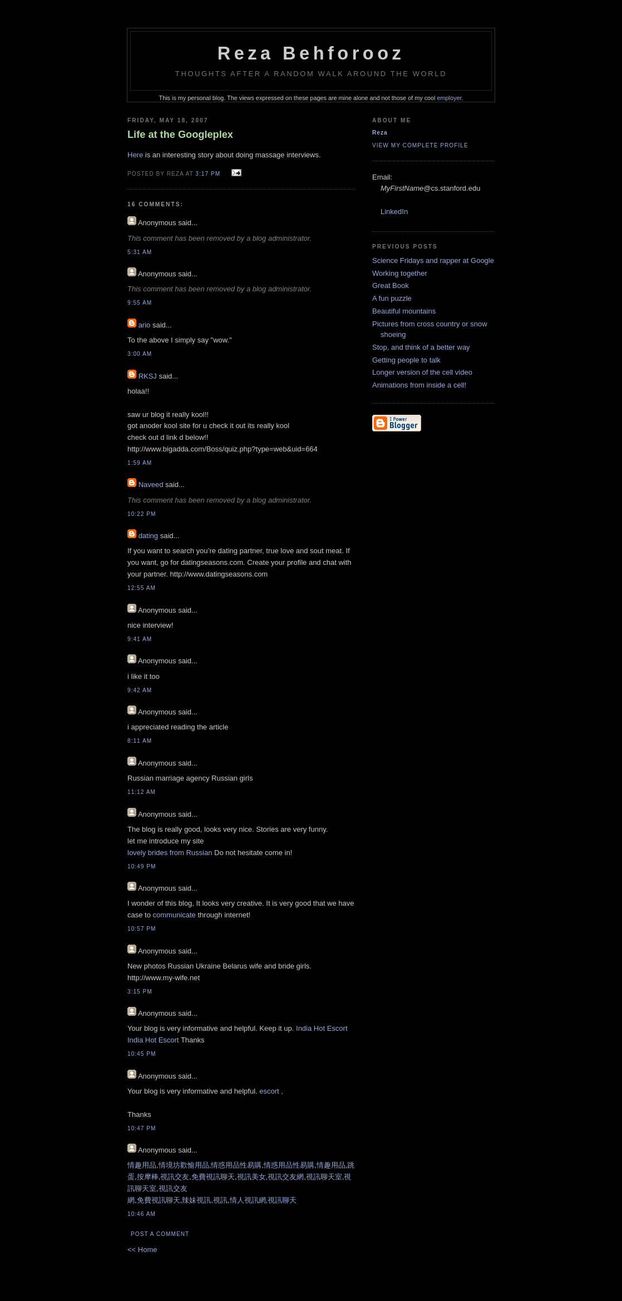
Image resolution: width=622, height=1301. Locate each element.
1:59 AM (139, 463)
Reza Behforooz (311, 53)
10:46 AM (141, 1214)
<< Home (142, 1249)
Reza (380, 133)
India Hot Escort (322, 1028)
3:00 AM (139, 354)
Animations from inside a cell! (419, 385)
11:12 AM (141, 792)
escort (270, 1091)
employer (449, 98)
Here (135, 155)
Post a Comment (160, 1234)
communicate (174, 915)
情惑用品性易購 (236, 1165)
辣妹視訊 (196, 1200)
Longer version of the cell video (422, 372)
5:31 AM (139, 252)
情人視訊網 (248, 1200)
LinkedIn (394, 211)
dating (148, 536)
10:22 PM (141, 514)
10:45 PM (141, 1054)
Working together (399, 273)
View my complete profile (420, 145)
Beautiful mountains (404, 311)
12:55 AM (141, 588)
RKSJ (148, 376)
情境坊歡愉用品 (184, 1165)
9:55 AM (139, 303)
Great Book (390, 285)
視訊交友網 (286, 1177)
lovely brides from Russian (169, 852)
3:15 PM (139, 992)
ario (145, 325)
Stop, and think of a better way (421, 347)
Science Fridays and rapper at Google (433, 260)
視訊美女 (251, 1177)
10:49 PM (141, 866)
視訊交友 (174, 1177)
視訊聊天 (282, 1200)
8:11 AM (139, 741)
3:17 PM (207, 174)
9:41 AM (139, 639)
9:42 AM (139, 690)
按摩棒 (148, 1177)
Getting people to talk (406, 360)
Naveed (151, 484)
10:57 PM (141, 929)
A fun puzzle (392, 298)
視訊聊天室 (324, 1177)
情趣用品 (141, 1165)
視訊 (220, 1200)
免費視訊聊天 (213, 1177)
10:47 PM (141, 1128)
